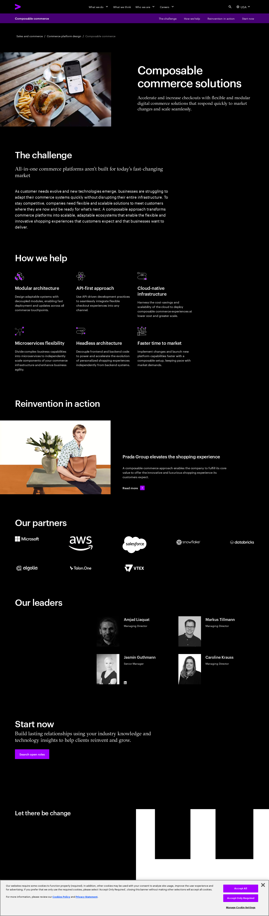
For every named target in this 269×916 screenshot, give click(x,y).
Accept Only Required (240, 898)
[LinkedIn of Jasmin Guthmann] (125, 682)
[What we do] (98, 6)
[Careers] (167, 6)
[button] (32, 754)
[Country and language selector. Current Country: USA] (243, 6)
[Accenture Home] (26, 7)
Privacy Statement (87, 897)
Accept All (240, 888)
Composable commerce (32, 18)
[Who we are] (145, 6)
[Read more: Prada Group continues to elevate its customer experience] (134, 487)
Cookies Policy (61, 897)
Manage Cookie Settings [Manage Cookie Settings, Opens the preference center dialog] (240, 907)
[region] (134, 898)
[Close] (263, 885)
